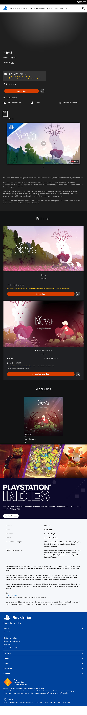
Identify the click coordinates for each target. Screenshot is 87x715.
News (48, 8)
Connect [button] (43, 673)
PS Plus (30, 8)
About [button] (43, 628)
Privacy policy (13, 702)
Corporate (6, 644)
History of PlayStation (10, 647)
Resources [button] (43, 668)
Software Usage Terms (63, 702)
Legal (5, 702)
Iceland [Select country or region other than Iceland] (9, 699)
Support (62, 8)
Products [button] (43, 653)
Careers (6, 635)
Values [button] (43, 658)
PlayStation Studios (10, 638)
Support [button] (43, 663)
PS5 (18, 8)
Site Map (39, 702)
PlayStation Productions (11, 641)
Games (12, 8)
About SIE (6, 632)
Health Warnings (11, 595)
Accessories (40, 8)
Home (5, 623)
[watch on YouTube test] (75, 161)
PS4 (24, 8)
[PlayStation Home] (5, 8)
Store (55, 8)
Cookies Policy (49, 702)
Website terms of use (27, 702)
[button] (43, 143)
